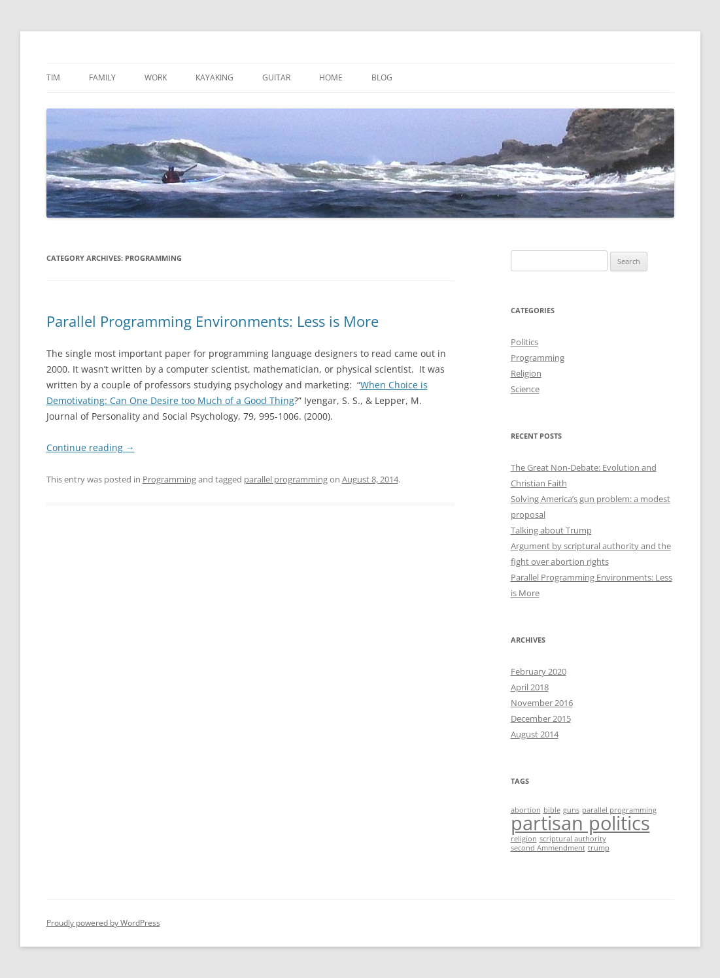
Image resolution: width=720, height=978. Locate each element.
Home (331, 77)
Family (102, 77)
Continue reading (90, 447)
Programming (169, 479)
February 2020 (538, 671)
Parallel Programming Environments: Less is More (212, 321)
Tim (53, 77)
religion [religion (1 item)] (524, 838)
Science (525, 389)
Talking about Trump (551, 530)
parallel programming (286, 479)
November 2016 (542, 703)
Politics (524, 342)
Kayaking (214, 77)
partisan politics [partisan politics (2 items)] (580, 823)
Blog (381, 77)
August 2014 (534, 734)
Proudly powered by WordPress (103, 922)
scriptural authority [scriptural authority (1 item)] (573, 838)
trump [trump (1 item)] (598, 847)
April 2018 (530, 687)
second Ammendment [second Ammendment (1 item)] (548, 847)
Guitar (276, 77)
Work (156, 77)
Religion (526, 373)
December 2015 (541, 718)
